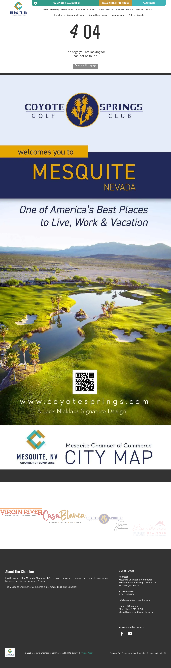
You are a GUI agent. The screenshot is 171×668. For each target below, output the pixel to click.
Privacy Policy (87, 653)
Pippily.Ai (161, 653)
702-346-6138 (127, 594)
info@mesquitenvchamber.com (135, 600)
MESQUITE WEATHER (85, 477)
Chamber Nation (129, 653)
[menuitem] (45, 9)
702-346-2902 (128, 591)
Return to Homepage (85, 65)
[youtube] (130, 634)
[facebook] (122, 634)
